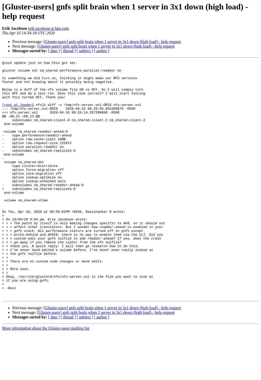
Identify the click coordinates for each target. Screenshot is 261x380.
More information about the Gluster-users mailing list (45, 375)
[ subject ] (85, 51)
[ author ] (101, 51)
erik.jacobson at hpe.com (48, 28)
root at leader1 (19, 113)
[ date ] (54, 51)
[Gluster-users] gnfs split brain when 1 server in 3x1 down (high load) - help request (112, 41)
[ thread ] (68, 51)
